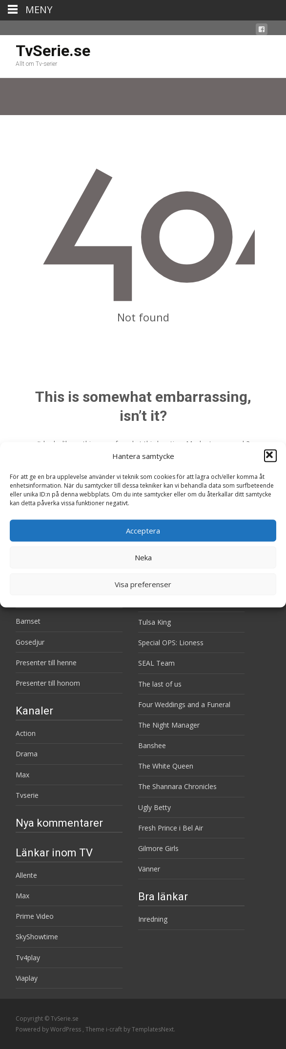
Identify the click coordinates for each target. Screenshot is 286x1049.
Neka (143, 557)
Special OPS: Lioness (171, 642)
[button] (270, 456)
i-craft (114, 1029)
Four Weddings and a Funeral (184, 704)
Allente (26, 875)
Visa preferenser (143, 584)
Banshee (152, 745)
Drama (27, 753)
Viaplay (27, 978)
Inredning (152, 919)
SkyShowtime (37, 936)
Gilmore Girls (158, 848)
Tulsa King (154, 622)
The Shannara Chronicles (177, 786)
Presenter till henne (46, 662)
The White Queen (165, 766)
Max (22, 774)
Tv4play (28, 957)
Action (26, 733)
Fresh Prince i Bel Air (170, 827)
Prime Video (35, 916)
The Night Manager (169, 725)
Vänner (149, 868)
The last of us (160, 684)
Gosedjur (30, 642)
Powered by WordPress (49, 1029)
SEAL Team (156, 663)
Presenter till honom (48, 683)
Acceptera (143, 530)
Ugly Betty (154, 807)
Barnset (28, 621)
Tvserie (27, 795)
